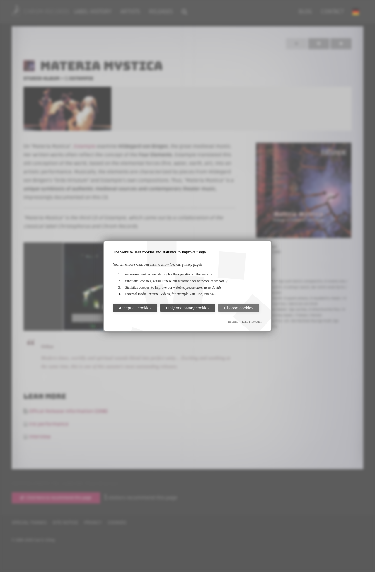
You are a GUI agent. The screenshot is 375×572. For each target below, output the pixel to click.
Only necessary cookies (187, 308)
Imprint (233, 321)
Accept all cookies (135, 308)
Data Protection (252, 321)
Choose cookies (238, 308)
